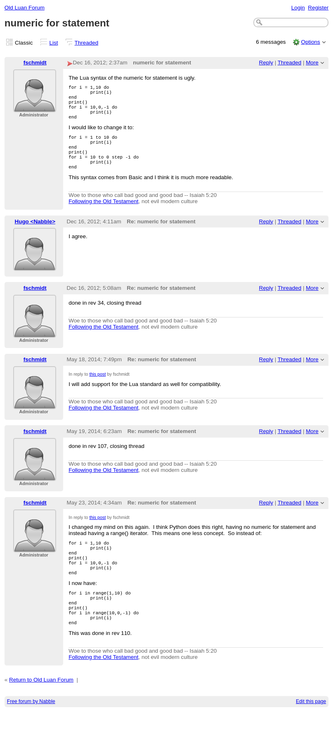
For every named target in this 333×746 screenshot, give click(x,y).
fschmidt (35, 62)
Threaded (87, 43)
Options (310, 42)
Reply (266, 62)
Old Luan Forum (25, 8)
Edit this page (311, 736)
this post (97, 391)
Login (298, 8)
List (54, 43)
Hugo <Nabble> (35, 239)
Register (318, 8)
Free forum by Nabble (31, 736)
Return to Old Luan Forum (41, 714)
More (312, 62)
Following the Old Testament (103, 219)
